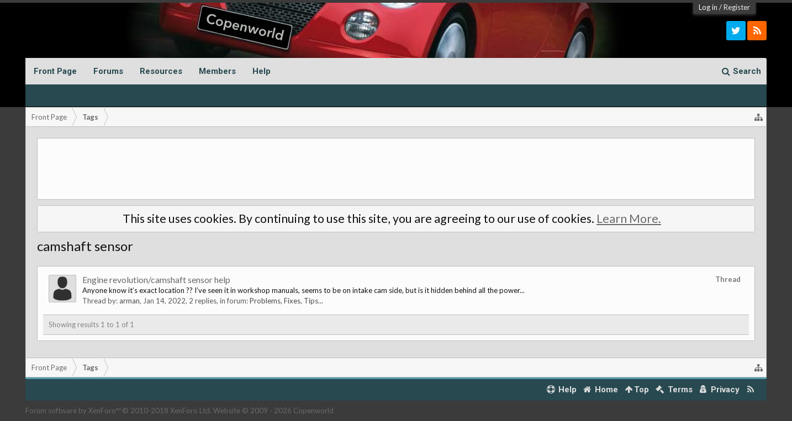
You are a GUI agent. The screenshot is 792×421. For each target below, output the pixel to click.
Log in (708, 7)
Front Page (55, 71)
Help (261, 71)
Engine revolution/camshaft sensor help (156, 279)
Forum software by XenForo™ (118, 410)
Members (217, 71)
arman (129, 300)
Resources (161, 71)
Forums (108, 71)
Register (737, 7)
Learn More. (628, 218)
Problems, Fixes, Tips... (286, 300)
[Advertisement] (396, 169)
